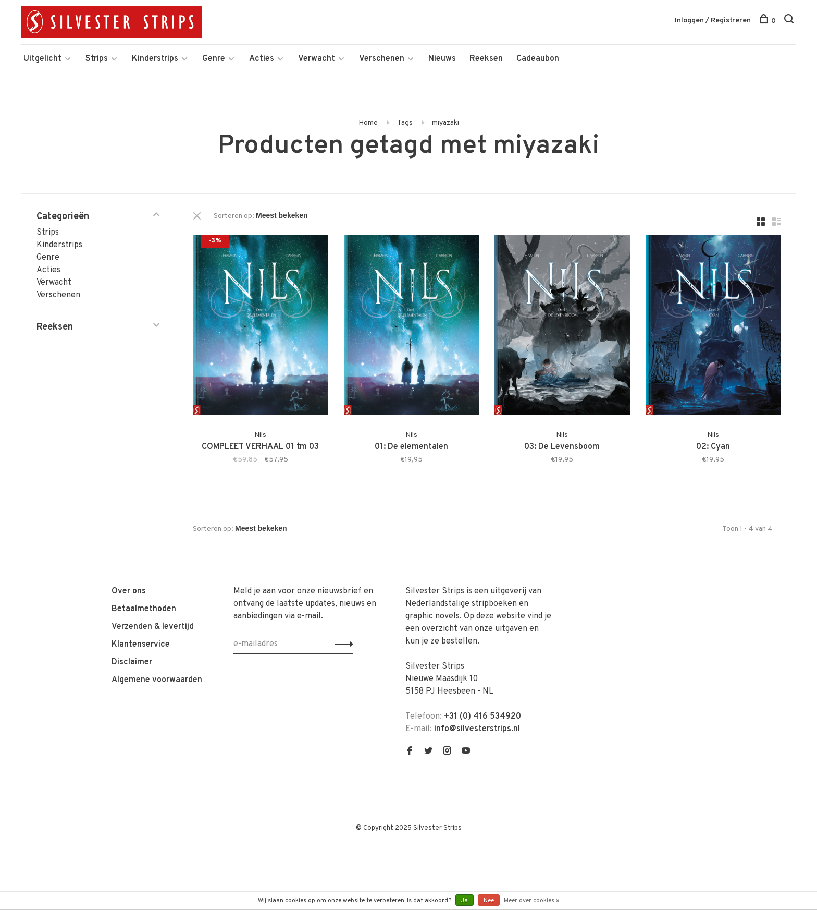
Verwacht (316, 59)
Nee (489, 900)
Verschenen (381, 59)
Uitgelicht (42, 59)
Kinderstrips (155, 59)
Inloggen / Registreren (713, 20)
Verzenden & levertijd (153, 627)
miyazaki (445, 122)
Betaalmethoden (144, 609)
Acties (261, 59)
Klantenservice (141, 644)
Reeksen (486, 59)
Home (368, 122)
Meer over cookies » (531, 900)
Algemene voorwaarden (157, 680)
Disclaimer (132, 662)
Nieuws (442, 59)
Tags (405, 122)
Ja (464, 900)
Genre (213, 59)
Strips (96, 59)
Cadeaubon (537, 59)
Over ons (129, 591)
